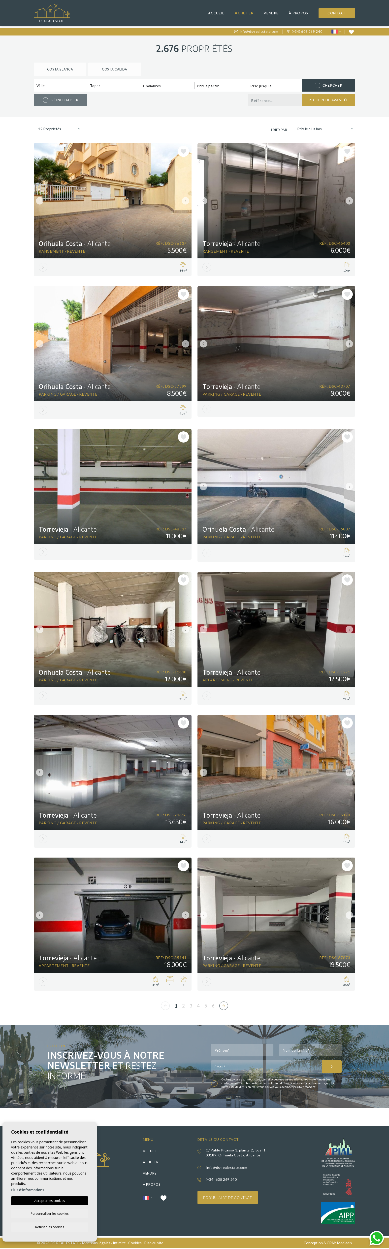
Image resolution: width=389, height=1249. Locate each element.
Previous (39, 200)
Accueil (216, 13)
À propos (298, 13)
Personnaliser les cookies (49, 1213)
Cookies (135, 1244)
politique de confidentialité (268, 1084)
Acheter (244, 13)
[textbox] (61, 86)
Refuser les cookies (49, 1226)
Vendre (271, 13)
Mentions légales (96, 1244)
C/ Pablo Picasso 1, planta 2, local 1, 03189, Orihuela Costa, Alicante (236, 1153)
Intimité (119, 1244)
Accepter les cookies (49, 1200)
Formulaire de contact (228, 1199)
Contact (336, 13)
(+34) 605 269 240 (305, 32)
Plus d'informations (27, 1189)
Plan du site (153, 1244)
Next (187, 200)
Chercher (328, 85)
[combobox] (60, 85)
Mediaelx (344, 1244)
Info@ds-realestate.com (256, 32)
